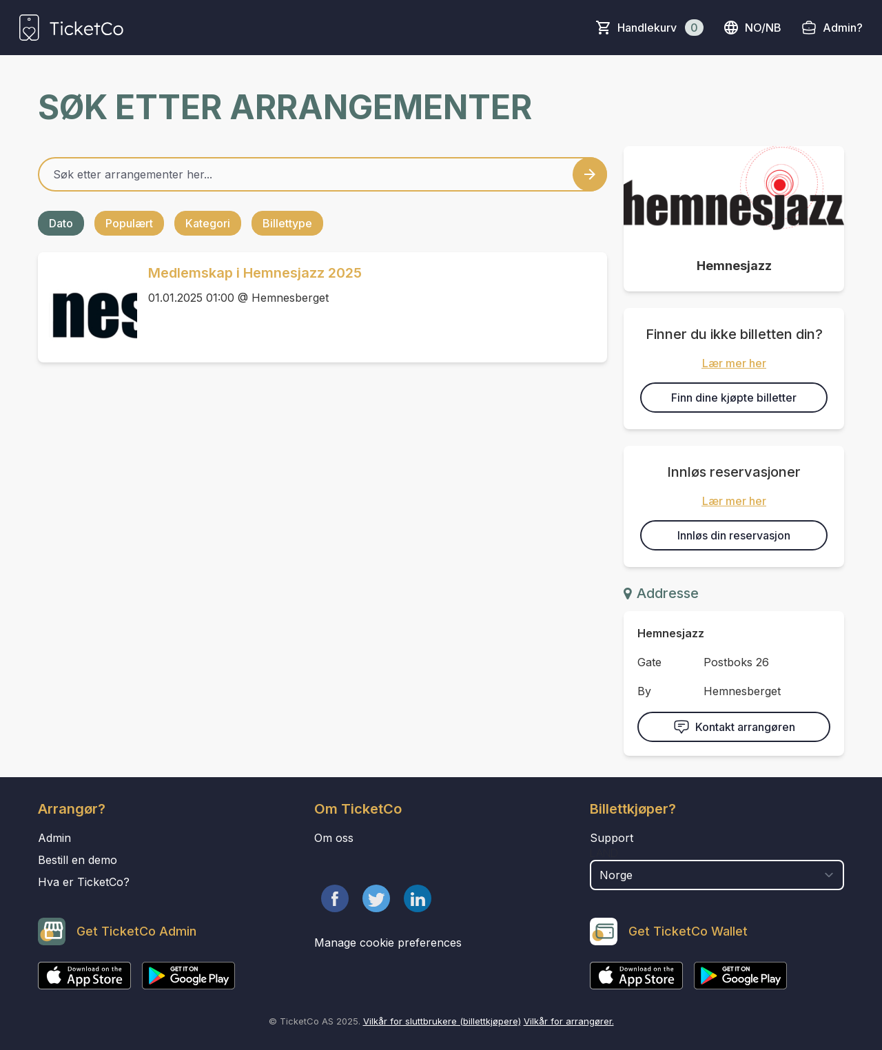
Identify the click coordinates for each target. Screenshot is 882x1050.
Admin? (843, 27)
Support (611, 838)
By (644, 691)
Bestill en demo (77, 860)
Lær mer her (734, 363)
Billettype (287, 223)
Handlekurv (660, 27)
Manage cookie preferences (388, 942)
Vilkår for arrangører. (569, 1021)
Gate (649, 662)
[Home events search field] (322, 174)
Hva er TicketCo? (84, 882)
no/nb (752, 27)
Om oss (333, 838)
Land (604, 853)
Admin (54, 838)
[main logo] (71, 27)
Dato (61, 223)
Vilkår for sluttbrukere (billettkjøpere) (442, 1021)
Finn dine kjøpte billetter (734, 397)
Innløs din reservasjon (733, 535)
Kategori (207, 223)
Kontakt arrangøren (734, 727)
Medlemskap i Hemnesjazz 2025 (255, 273)
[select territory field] (717, 875)
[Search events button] (590, 174)
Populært (129, 223)
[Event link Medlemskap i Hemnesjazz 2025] (87, 307)
